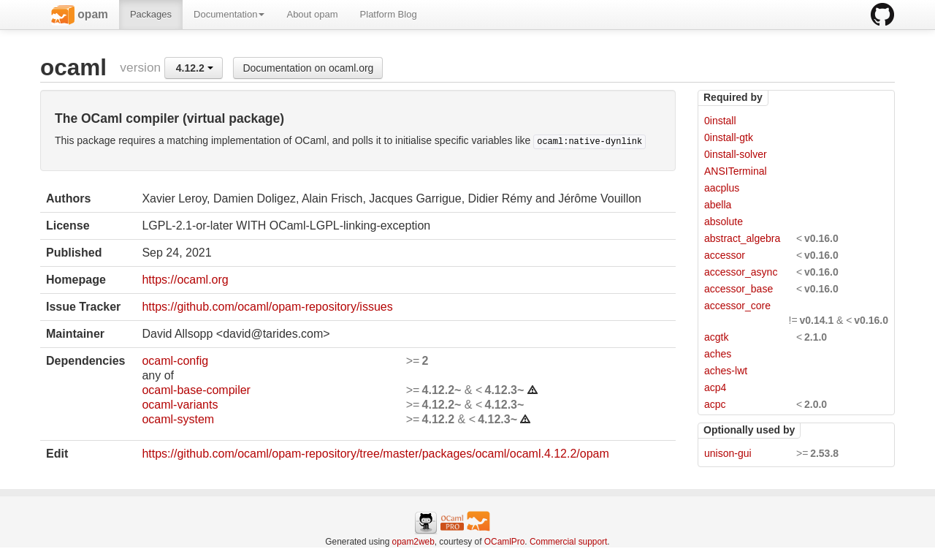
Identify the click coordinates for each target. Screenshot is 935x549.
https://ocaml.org (185, 279)
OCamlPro (504, 542)
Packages (151, 14)
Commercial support (568, 542)
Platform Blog (388, 14)
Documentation (229, 14)
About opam (311, 14)
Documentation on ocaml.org (308, 68)
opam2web (413, 542)
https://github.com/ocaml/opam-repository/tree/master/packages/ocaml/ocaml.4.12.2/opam (375, 453)
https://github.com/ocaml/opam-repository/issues (267, 306)
